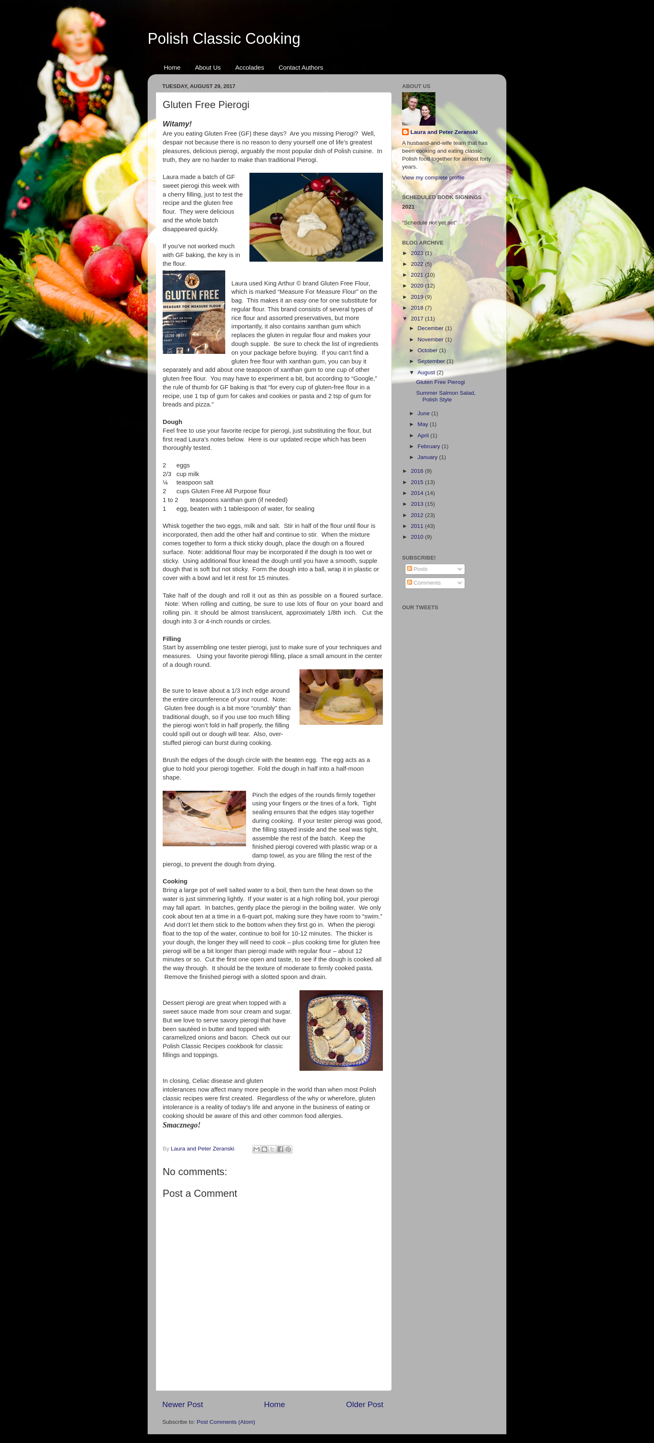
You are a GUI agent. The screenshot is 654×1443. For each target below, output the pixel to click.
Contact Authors (301, 67)
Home (172, 67)
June (424, 413)
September (432, 361)
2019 (418, 297)
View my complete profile (433, 177)
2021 (418, 275)
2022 (418, 264)
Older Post (364, 1404)
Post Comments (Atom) (226, 1422)
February (430, 446)
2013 (418, 504)
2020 (418, 286)
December (431, 328)
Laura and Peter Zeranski (444, 132)
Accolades (249, 67)
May (424, 424)
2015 (418, 482)
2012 (418, 515)
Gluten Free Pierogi (440, 382)
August (427, 372)
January (428, 457)
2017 (418, 318)
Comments (424, 583)
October (428, 350)
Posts (417, 569)
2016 (418, 471)
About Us (208, 67)
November (431, 339)
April (424, 435)
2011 (418, 526)
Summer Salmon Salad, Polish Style (446, 396)
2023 (418, 253)
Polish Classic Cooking (224, 38)
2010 (418, 537)
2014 (418, 493)
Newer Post (182, 1404)
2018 (418, 308)
